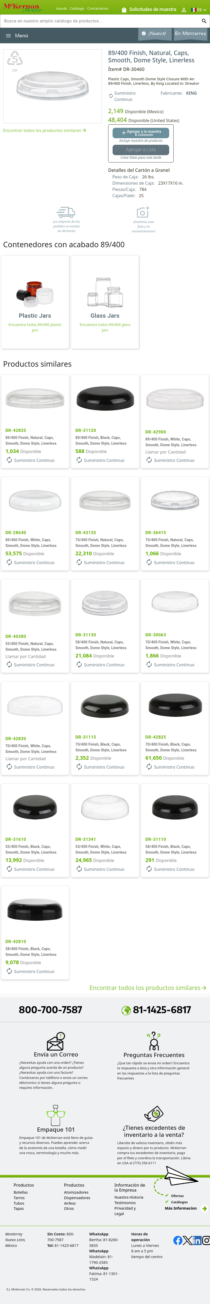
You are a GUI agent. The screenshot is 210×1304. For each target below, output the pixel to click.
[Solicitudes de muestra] (149, 9)
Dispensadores (77, 1197)
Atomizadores (76, 1192)
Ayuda (61, 8)
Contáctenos (97, 8)
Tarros (19, 1197)
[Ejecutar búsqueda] (204, 21)
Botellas (21, 1192)
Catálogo (77, 8)
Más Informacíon (186, 1208)
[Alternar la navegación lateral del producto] (8, 35)
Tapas (19, 1208)
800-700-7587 (50, 1009)
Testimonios (125, 1202)
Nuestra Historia (128, 1197)
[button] (199, 9)
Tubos (19, 1203)
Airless (70, 1203)
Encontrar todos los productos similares (45, 130)
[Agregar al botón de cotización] (141, 133)
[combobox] (100, 21)
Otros (69, 1208)
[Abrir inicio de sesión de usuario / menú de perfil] (184, 9)
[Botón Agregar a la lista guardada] (141, 150)
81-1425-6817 (156, 1009)
